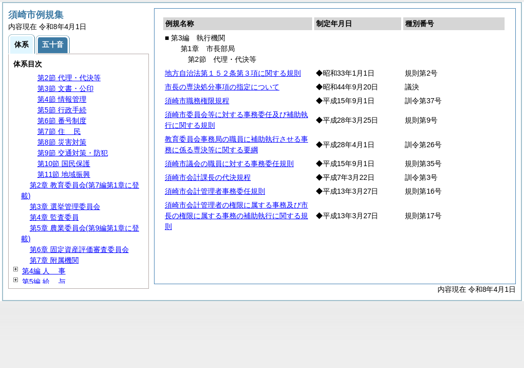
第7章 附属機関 (54, 260)
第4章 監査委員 (54, 217)
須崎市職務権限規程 (197, 101)
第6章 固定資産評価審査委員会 (79, 249)
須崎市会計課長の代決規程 (208, 177)
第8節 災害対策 (61, 142)
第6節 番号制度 (61, 121)
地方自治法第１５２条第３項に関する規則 (233, 73)
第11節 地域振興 (63, 174)
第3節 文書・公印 (65, 88)
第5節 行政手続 (61, 110)
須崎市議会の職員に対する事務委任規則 (229, 163)
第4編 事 (44, 271)
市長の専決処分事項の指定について (222, 87)
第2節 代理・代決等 (69, 78)
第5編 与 (44, 282)
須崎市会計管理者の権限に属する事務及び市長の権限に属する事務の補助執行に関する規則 (236, 216)
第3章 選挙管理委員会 (65, 206)
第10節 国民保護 (63, 163)
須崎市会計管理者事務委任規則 (215, 191)
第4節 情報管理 (61, 99)
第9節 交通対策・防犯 (72, 153)
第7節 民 (59, 131)
